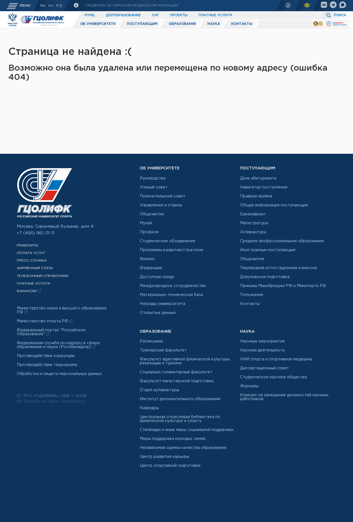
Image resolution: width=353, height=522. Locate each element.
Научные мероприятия (262, 341)
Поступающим (142, 23)
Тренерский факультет (163, 350)
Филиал (147, 259)
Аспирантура (253, 232)
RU (43, 5)
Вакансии (29, 291)
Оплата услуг (31, 253)
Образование (182, 23)
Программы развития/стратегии (171, 250)
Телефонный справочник (42, 276)
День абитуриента (258, 178)
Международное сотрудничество (173, 286)
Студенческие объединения (167, 241)
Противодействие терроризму (47, 365)
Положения (251, 295)
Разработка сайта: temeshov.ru (51, 401)
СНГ (155, 15)
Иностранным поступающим (267, 250)
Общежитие (152, 214)
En (50, 5)
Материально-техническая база (171, 295)
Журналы (249, 386)
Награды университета (162, 304)
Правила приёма (256, 196)
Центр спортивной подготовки (170, 465)
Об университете (98, 23)
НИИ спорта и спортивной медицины (276, 359)
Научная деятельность (262, 350)
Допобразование (123, 15)
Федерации (151, 268)
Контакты (241, 23)
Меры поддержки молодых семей (172, 439)
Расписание (151, 341)
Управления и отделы (161, 205)
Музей (146, 223)
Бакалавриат (253, 214)
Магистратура (254, 223)
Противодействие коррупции (46, 356)
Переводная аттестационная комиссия (278, 268)
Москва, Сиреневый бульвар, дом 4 (55, 226)
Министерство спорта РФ (45, 321)
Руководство (153, 178)
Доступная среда (157, 277)
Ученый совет (153, 187)
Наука (213, 23)
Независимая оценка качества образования (183, 447)
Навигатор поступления (263, 187)
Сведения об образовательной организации (131, 5)
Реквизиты (27, 245)
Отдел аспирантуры (159, 390)
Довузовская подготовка (265, 277)
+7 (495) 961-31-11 (36, 233)
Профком (149, 232)
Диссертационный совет (264, 368)
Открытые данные (158, 312)
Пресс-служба (32, 260)
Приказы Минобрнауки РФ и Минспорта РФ (283, 286)
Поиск (340, 15)
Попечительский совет (162, 196)
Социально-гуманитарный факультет (176, 372)
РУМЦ (90, 15)
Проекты (179, 15)
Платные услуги (215, 15)
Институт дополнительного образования (180, 399)
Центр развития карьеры (164, 456)
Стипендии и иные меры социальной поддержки (186, 430)
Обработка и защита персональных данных (59, 374)
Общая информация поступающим (274, 205)
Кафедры (149, 408)
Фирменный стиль (35, 268)
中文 (59, 5)
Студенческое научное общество (273, 377)
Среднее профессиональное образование (282, 241)
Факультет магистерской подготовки (177, 381)
